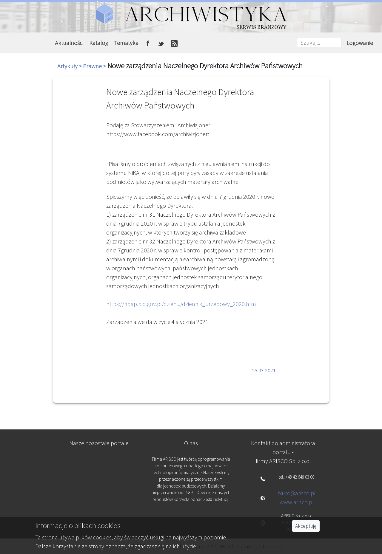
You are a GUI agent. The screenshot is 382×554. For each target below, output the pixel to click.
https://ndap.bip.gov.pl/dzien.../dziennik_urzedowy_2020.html (182, 304)
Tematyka (126, 42)
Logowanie (359, 42)
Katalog (98, 42)
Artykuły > (70, 66)
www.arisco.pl (297, 502)
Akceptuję (305, 526)
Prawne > (95, 66)
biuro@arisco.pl (296, 493)
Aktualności (69, 42)
